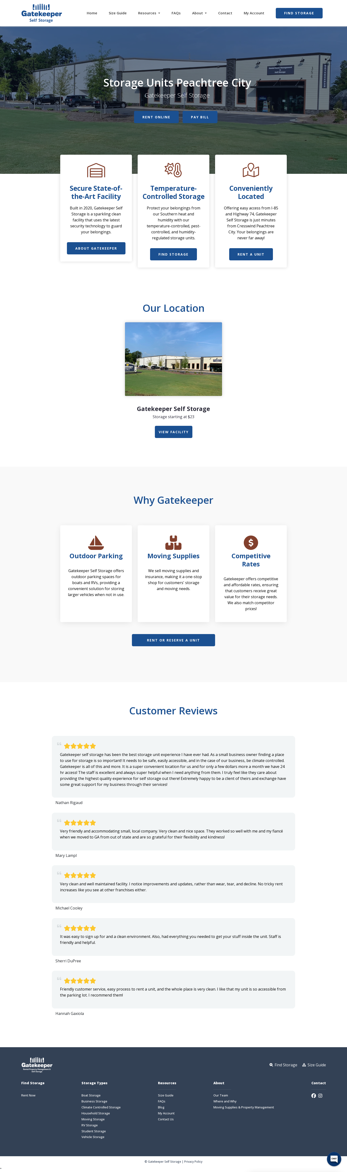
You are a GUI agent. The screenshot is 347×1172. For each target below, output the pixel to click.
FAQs (176, 13)
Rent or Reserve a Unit (173, 640)
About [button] (198, 13)
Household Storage (95, 1113)
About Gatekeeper (96, 248)
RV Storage (89, 1125)
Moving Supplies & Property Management (243, 1107)
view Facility (174, 432)
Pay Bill (200, 117)
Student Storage (93, 1131)
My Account (254, 13)
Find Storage (299, 13)
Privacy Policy (193, 1161)
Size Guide (118, 13)
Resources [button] (147, 13)
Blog (161, 1107)
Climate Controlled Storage (101, 1107)
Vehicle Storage (92, 1137)
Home (92, 13)
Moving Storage (93, 1119)
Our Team (220, 1095)
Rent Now (28, 1095)
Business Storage (94, 1101)
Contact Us (166, 1119)
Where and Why (225, 1101)
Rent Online (156, 117)
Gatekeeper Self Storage (173, 409)
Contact (225, 13)
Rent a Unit (251, 254)
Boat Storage (91, 1095)
